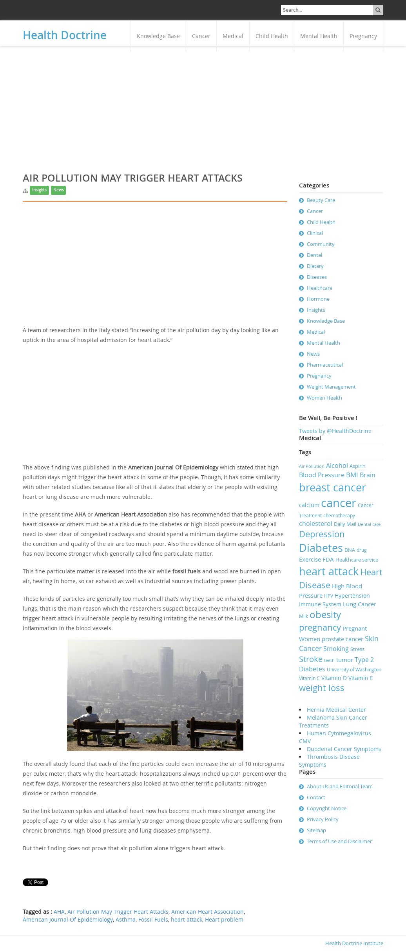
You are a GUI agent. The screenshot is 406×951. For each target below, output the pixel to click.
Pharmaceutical (325, 364)
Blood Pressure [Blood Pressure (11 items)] (321, 475)
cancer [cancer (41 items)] (338, 503)
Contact (316, 797)
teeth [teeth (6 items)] (329, 660)
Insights (39, 190)
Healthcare (319, 287)
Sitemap (316, 830)
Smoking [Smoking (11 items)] (336, 648)
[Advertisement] (203, 105)
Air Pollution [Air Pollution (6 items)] (311, 466)
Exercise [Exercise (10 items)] (310, 559)
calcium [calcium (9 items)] (309, 505)
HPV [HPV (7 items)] (328, 596)
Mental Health (318, 36)
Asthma (126, 919)
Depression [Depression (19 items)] (322, 534)
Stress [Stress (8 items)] (357, 649)
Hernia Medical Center (336, 709)
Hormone (318, 298)
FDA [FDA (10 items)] (328, 559)
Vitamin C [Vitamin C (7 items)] (309, 678)
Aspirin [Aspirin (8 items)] (358, 465)
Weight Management (331, 386)
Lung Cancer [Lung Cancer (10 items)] (359, 604)
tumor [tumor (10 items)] (344, 660)
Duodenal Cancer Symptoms (344, 749)
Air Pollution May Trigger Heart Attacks (118, 911)
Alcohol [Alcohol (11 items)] (337, 465)
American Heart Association (207, 911)
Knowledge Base (158, 36)
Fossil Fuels (153, 919)
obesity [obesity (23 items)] (325, 614)
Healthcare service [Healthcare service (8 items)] (356, 559)
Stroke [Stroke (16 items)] (311, 659)
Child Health (272, 36)
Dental (314, 254)
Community (321, 243)
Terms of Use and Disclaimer (339, 841)
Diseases (317, 276)
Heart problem (224, 919)
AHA (59, 911)
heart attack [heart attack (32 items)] (329, 571)
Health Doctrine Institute (354, 943)
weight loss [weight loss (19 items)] (321, 687)
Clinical (315, 232)
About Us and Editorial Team (340, 786)
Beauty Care (321, 200)
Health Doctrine (65, 35)
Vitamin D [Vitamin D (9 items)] (334, 678)
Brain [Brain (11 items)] (367, 475)
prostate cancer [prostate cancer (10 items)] (342, 639)
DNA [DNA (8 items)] (349, 549)
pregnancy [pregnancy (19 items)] (320, 627)
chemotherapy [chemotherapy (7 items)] (339, 515)
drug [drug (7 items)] (362, 550)
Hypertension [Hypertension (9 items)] (352, 595)
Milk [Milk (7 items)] (303, 616)
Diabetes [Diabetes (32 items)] (321, 548)
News (58, 190)
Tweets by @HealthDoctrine (335, 431)
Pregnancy (363, 36)
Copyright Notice (326, 808)
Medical (233, 36)
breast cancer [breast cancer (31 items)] (332, 487)
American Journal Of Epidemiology (68, 919)
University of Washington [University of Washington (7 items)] (354, 670)
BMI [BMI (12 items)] (352, 474)
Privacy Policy (323, 819)
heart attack (186, 919)
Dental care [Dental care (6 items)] (369, 524)
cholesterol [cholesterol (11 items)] (315, 523)
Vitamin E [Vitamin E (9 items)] (360, 678)
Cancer (201, 36)
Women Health (324, 397)
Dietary (315, 265)
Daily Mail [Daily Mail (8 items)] (345, 523)
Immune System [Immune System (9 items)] (320, 604)
